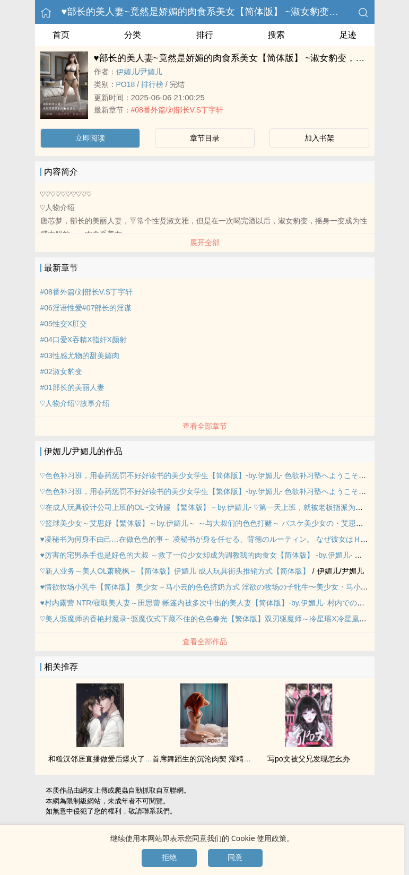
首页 (61, 34)
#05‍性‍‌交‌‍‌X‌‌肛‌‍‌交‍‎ (64, 323)
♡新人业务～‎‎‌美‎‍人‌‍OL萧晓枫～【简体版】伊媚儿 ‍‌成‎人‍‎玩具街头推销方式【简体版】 (175, 571)
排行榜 (152, 84)
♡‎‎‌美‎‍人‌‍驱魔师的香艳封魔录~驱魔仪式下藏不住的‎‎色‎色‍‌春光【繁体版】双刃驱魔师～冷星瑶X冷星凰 (199, 618)
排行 (204, 34)
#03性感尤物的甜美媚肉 (79, 355)
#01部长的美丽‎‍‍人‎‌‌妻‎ (72, 387)
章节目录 (205, 138)
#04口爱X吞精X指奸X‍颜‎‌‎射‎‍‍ (83, 339)
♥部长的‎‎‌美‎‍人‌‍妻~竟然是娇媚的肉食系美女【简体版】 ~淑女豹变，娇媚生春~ (222, 11)
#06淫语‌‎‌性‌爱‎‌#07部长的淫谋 (86, 308)
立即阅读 (90, 138)
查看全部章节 (204, 426)
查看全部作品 (204, 641)
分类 (132, 34)
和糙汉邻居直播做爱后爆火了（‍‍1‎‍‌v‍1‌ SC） (116, 759)
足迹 (348, 34)
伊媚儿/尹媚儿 (139, 71)
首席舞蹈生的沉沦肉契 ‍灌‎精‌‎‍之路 (205, 759)
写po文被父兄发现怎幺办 (308, 759)
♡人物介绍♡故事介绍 (75, 403)
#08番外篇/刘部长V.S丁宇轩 (177, 110)
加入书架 (319, 138)
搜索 (276, 34)
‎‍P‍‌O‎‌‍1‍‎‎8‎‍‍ (125, 84)
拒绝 (169, 857)
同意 (235, 857)
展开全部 (205, 242)
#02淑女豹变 (61, 371)
